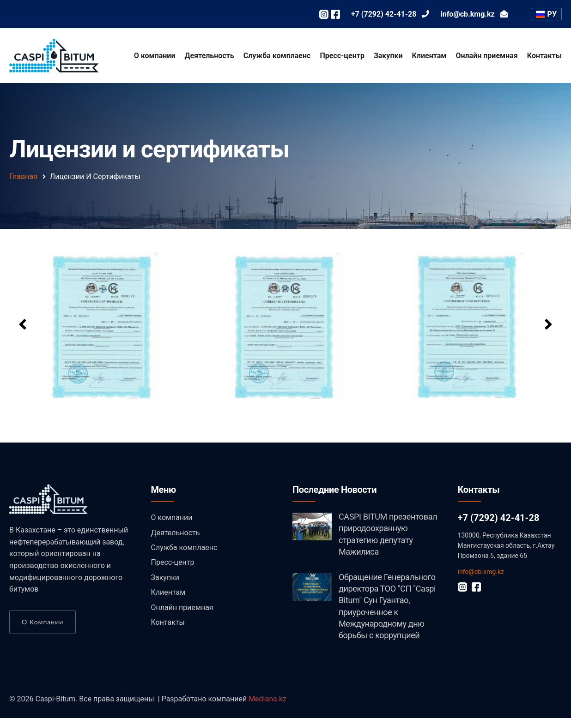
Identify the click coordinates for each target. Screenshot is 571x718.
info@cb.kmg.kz (481, 571)
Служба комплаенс (277, 55)
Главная (23, 176)
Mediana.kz (267, 698)
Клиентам (429, 55)
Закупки (388, 55)
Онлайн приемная (486, 55)
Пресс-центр (342, 55)
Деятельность (209, 55)
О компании (155, 55)
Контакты (544, 55)
